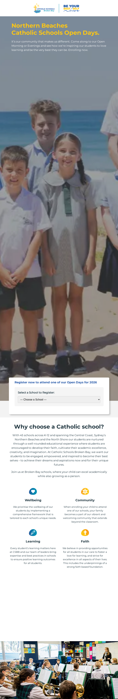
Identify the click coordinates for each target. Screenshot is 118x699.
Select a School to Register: (36, 392)
